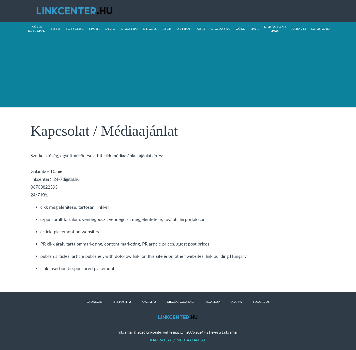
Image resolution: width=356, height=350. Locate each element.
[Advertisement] (178, 73)
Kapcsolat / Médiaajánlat (178, 340)
